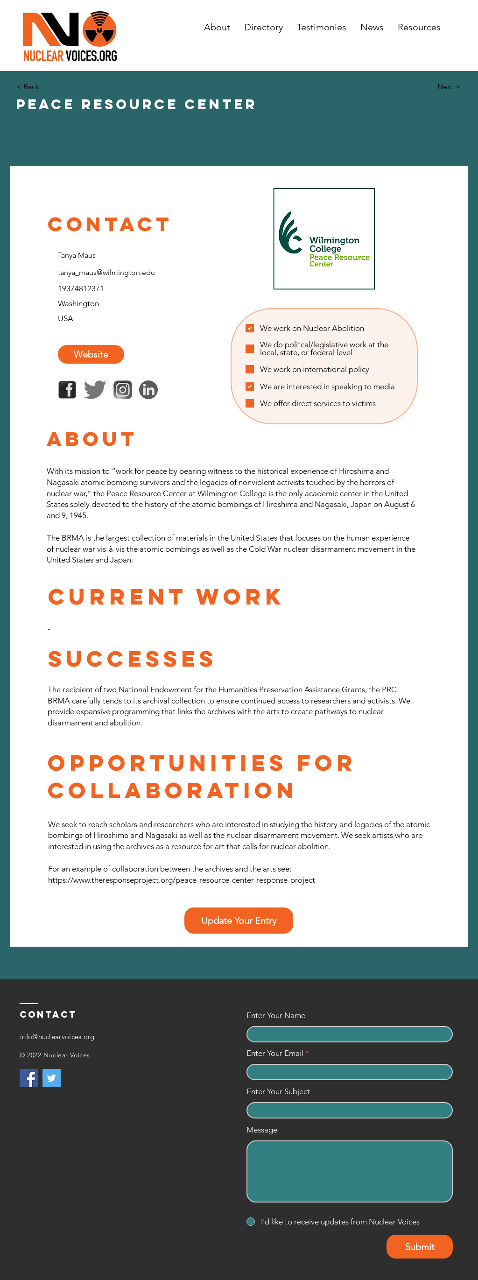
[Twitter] (51, 1078)
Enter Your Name (275, 1016)
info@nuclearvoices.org (57, 1036)
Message (261, 1130)
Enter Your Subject (278, 1092)
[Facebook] (29, 1078)
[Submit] (420, 1247)
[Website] (91, 354)
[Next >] (437, 86)
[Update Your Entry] (238, 920)
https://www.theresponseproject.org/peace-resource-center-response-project (181, 880)
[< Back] (47, 86)
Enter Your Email (274, 1053)
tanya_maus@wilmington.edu (106, 272)
